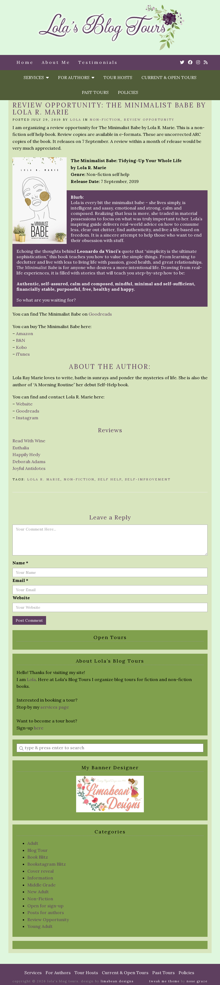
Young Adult (40, 926)
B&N (20, 340)
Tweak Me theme (164, 981)
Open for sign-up (45, 905)
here (38, 728)
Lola (75, 120)
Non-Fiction (105, 120)
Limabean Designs (117, 981)
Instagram (27, 417)
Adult (32, 843)
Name (20, 562)
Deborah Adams (29, 461)
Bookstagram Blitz (46, 864)
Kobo (21, 347)
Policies (128, 92)
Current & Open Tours (168, 77)
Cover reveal (40, 871)
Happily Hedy (26, 454)
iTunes (23, 354)
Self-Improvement (148, 479)
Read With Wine (28, 440)
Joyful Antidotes (29, 468)
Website (24, 404)
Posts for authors (45, 912)
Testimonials (98, 62)
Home (25, 62)
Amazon (24, 333)
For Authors (76, 77)
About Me (56, 62)
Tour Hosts (117, 77)
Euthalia (20, 447)
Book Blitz (37, 857)
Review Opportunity (149, 120)
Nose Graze (197, 981)
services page (54, 707)
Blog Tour (37, 850)
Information (40, 878)
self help (110, 479)
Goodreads (100, 314)
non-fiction (79, 479)
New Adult (38, 891)
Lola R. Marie (43, 479)
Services (36, 77)
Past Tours (95, 92)
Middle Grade (41, 885)
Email (20, 580)
